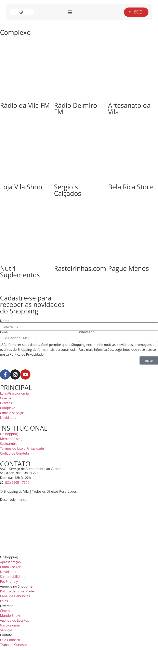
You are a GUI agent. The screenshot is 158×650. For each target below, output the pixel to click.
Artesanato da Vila (129, 108)
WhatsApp (87, 332)
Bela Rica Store (130, 186)
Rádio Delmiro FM (75, 108)
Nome (4, 320)
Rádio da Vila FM (25, 105)
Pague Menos (128, 268)
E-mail (4, 332)
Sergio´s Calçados (67, 190)
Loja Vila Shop (21, 186)
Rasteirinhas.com (80, 268)
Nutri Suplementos (20, 271)
